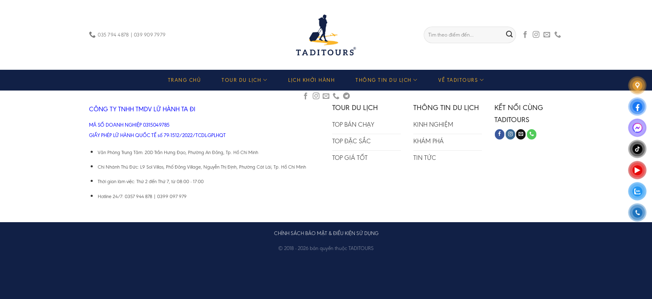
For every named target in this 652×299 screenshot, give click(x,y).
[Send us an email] (546, 35)
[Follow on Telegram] (346, 96)
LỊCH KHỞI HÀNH (311, 80)
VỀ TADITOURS (461, 80)
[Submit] (509, 35)
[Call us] (557, 35)
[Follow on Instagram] (536, 35)
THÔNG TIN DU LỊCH (386, 80)
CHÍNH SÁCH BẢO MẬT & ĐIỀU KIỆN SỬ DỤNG (326, 233)
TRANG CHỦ (184, 80)
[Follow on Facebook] (525, 35)
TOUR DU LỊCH (244, 80)
